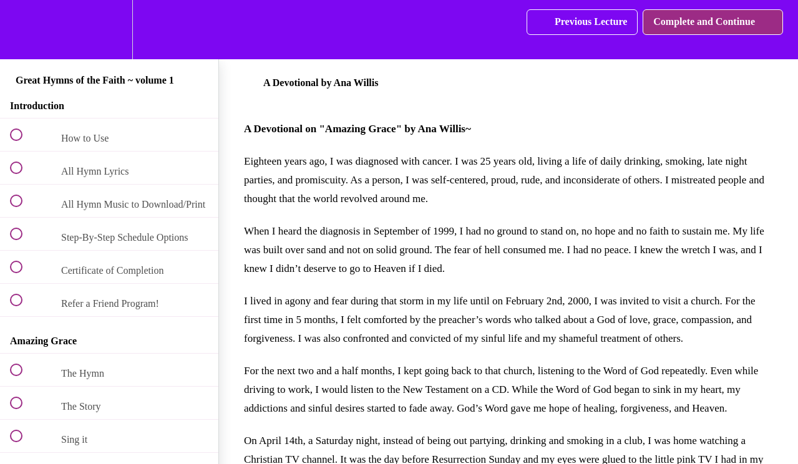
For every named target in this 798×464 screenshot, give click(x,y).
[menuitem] (109, 29)
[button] (23, 29)
